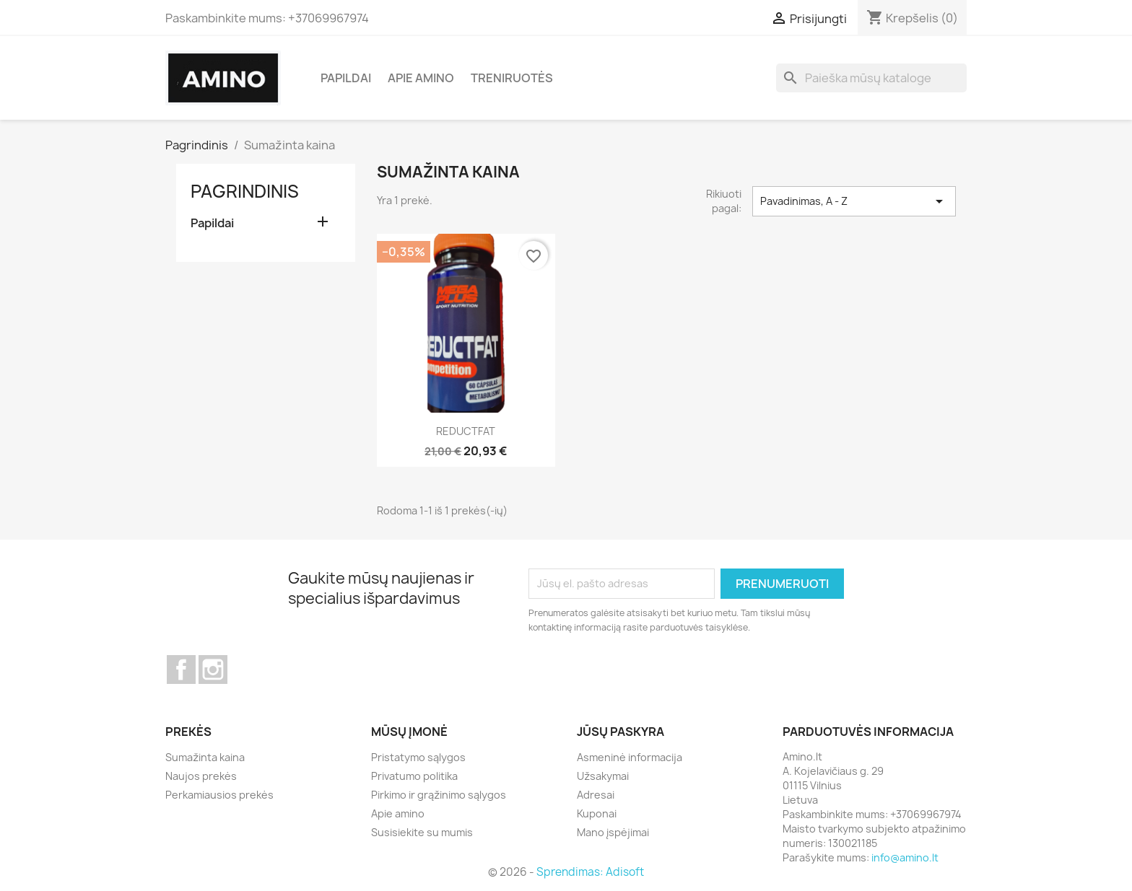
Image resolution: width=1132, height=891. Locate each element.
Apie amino (421, 78)
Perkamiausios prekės (219, 795)
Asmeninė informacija (629, 757)
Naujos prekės (201, 776)
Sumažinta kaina (205, 757)
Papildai (346, 78)
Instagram (213, 669)
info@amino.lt (905, 857)
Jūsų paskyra (620, 731)
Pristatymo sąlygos (418, 757)
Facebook (181, 669)
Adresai (595, 795)
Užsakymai (603, 776)
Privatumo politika (414, 776)
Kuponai (597, 813)
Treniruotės (512, 78)
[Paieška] (871, 77)
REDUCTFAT (465, 431)
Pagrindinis (245, 191)
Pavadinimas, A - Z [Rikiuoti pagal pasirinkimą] (854, 201)
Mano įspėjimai (613, 832)
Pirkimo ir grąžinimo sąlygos (438, 795)
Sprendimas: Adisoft (590, 871)
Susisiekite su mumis (422, 832)
